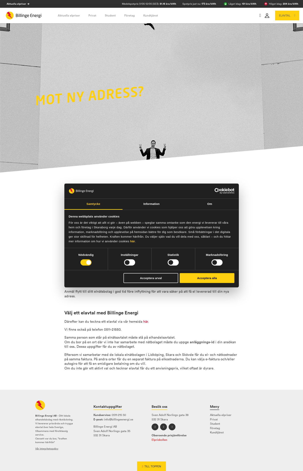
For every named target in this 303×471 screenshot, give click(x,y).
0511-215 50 (119, 415)
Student (110, 15)
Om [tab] (209, 203)
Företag (129, 15)
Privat (92, 15)
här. (146, 321)
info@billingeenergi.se (118, 419)
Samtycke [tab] (93, 203)
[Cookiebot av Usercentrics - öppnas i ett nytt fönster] (217, 191)
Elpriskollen (159, 440)
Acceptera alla (207, 278)
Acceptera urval (151, 278)
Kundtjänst (150, 15)
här (132, 241)
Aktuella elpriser (18, 4)
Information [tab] (151, 203)
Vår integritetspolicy (46, 448)
